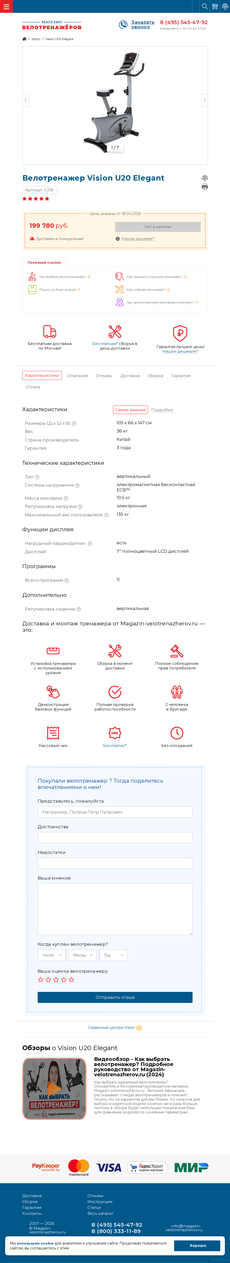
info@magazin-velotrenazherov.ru (184, 1225)
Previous (26, 100)
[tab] (42, 375)
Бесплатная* (105, 343)
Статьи (94, 1204)
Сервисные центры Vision (115, 1027)
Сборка (29, 1199)
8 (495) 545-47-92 (184, 22)
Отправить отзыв (115, 997)
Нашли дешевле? (138, 239)
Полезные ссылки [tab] (44, 262)
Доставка (32, 1193)
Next (204, 100)
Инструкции (99, 1199)
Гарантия (31, 1204)
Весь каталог (100, 1210)
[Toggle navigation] (6, 6)
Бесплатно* (115, 745)
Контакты (32, 1210)
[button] (52, 955)
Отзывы (95, 1193)
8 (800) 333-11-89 (118, 1228)
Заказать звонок (136, 24)
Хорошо (198, 1245)
